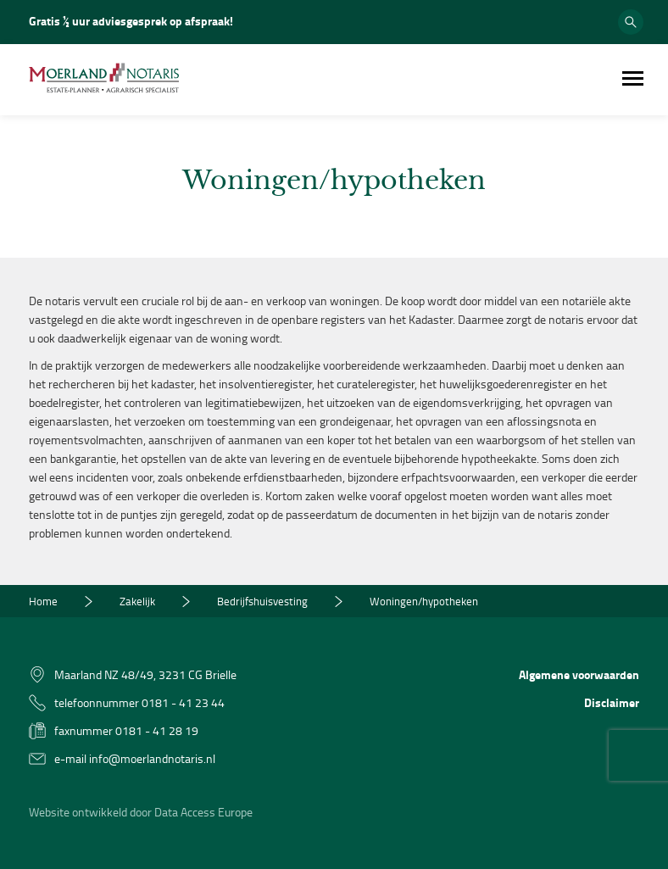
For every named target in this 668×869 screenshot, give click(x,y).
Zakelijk (137, 601)
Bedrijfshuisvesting (262, 601)
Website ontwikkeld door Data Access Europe (141, 812)
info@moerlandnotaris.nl (152, 758)
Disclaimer (611, 702)
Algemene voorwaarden (579, 674)
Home (43, 601)
